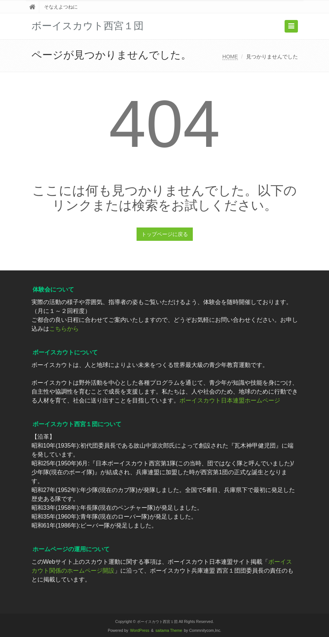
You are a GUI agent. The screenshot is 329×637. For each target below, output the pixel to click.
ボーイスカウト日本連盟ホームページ (229, 400)
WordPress (140, 630)
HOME (230, 57)
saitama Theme (168, 630)
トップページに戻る (164, 234)
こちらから (64, 329)
